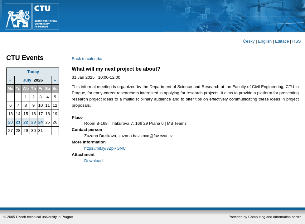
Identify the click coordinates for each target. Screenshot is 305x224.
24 (40, 122)
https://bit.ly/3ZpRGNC (105, 148)
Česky (248, 41)
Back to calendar (87, 58)
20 (10, 122)
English (265, 41)
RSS (296, 41)
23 (33, 122)
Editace (282, 41)
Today (33, 71)
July (27, 80)
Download (93, 160)
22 (25, 122)
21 (18, 122)
